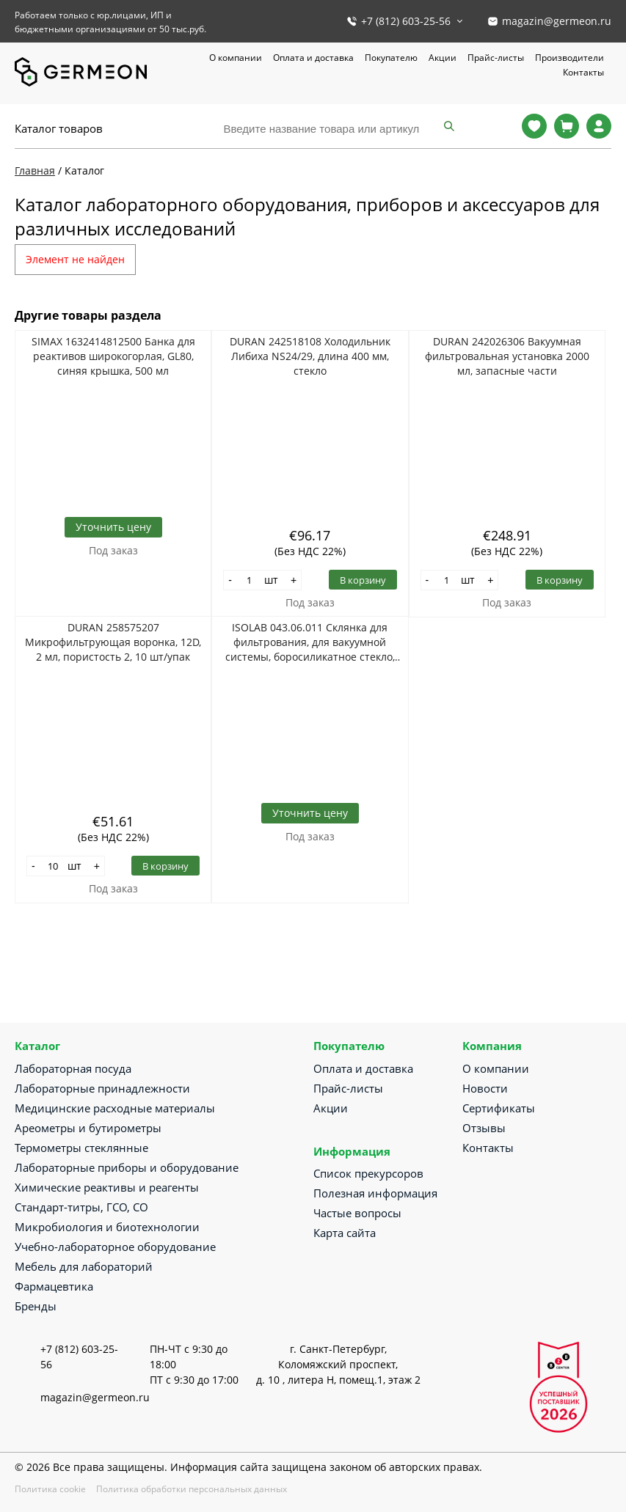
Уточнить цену (113, 527)
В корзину (363, 580)
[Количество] (249, 580)
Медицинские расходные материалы (115, 1108)
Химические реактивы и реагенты (107, 1187)
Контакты (583, 72)
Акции (442, 57)
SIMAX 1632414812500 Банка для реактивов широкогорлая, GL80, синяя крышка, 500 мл (113, 356)
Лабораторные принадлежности (102, 1088)
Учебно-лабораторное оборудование (115, 1246)
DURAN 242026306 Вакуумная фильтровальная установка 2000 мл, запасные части (507, 356)
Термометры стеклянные (81, 1147)
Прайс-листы (495, 57)
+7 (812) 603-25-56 (406, 21)
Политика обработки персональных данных (191, 1489)
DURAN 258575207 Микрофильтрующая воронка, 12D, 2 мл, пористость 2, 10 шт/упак (113, 642)
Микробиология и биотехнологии (107, 1226)
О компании (235, 57)
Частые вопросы (357, 1212)
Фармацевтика (54, 1286)
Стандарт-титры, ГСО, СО (81, 1207)
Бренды (36, 1306)
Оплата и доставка (313, 57)
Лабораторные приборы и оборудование (127, 1167)
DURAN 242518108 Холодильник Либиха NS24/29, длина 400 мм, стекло (310, 356)
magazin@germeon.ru (556, 21)
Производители (569, 57)
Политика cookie (50, 1489)
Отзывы (484, 1127)
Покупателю (391, 57)
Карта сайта (344, 1232)
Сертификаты (498, 1108)
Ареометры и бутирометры (88, 1127)
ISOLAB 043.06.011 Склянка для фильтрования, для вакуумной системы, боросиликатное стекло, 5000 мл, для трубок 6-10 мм (310, 642)
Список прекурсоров (368, 1173)
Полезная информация (375, 1193)
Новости (485, 1088)
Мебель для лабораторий (84, 1266)
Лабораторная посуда (73, 1068)
